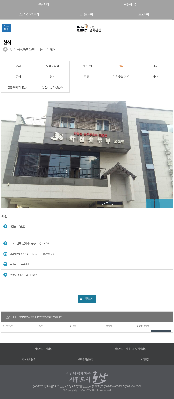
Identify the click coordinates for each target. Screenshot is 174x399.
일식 (154, 66)
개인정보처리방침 (43, 348)
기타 (154, 76)
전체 (18, 66)
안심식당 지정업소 (52, 87)
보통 (75, 326)
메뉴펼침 (6, 28)
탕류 (86, 76)
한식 (52, 49)
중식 (18, 76)
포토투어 (143, 14)
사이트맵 (144, 359)
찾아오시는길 (28, 359)
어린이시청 (130, 4)
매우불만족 (144, 326)
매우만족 (9, 326)
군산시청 (43, 4)
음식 (42, 49)
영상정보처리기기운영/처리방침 (130, 348)
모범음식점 (52, 66)
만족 (41, 326)
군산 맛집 (86, 66)
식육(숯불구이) (120, 76)
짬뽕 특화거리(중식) (18, 87)
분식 (52, 76)
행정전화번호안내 (86, 359)
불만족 (109, 326)
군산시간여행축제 (28, 14)
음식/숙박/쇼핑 (26, 49)
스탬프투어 (86, 14)
